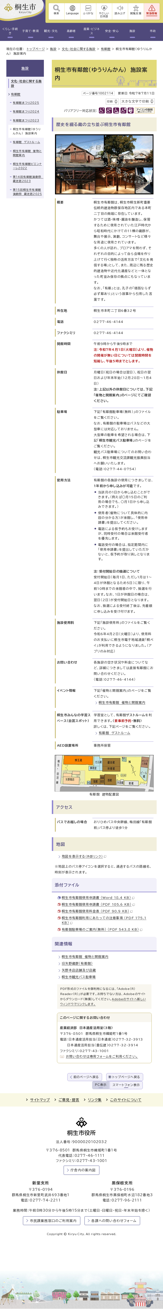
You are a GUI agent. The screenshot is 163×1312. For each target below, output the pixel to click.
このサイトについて (126, 1100)
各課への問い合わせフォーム (113, 1220)
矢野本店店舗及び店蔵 (79, 970)
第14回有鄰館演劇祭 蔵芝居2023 (28, 178)
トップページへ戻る (126, 1077)
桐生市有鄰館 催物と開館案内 (122, 702)
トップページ (36, 48)
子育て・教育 (30, 31)
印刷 (110, 101)
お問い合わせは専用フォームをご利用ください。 (102, 1056)
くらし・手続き (10, 31)
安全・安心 (112, 31)
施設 (132, 31)
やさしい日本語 (104, 15)
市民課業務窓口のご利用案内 (53, 1220)
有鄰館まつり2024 (26, 111)
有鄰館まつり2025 (26, 102)
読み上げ (120, 13)
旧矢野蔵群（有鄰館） (77, 963)
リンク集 (95, 1100)
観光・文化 (51, 31)
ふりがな (88, 13)
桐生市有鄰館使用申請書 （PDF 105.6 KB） (98, 904)
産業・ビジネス (92, 31)
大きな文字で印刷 (135, 101)
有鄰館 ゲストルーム (114, 732)
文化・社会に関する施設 (78, 48)
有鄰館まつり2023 (26, 120)
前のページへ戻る (86, 1077)
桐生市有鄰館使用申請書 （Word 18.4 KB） (98, 897)
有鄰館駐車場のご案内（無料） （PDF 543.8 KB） (102, 929)
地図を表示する (84, 856)
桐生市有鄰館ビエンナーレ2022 (27, 166)
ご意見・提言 (69, 1100)
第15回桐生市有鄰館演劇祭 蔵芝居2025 (27, 191)
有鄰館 (106, 48)
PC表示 (100, 1084)
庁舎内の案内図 (83, 1170)
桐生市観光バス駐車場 (79, 977)
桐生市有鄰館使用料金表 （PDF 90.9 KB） (97, 911)
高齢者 (71, 31)
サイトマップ (40, 1100)
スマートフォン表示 (126, 1084)
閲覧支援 (136, 13)
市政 (153, 31)
